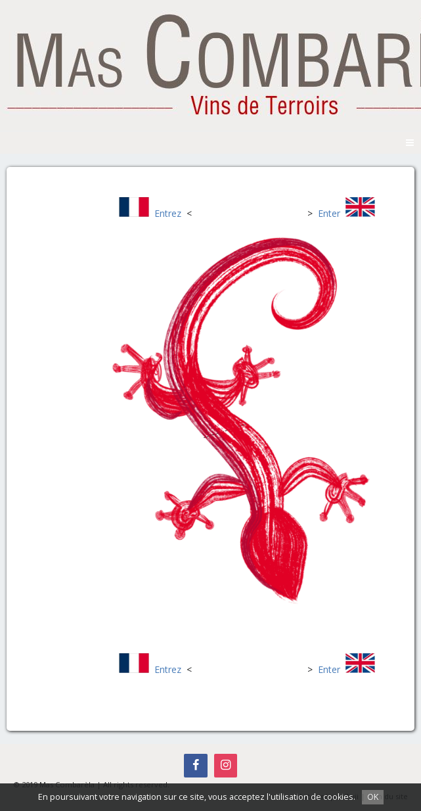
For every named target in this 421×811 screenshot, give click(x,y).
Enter (329, 213)
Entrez (167, 213)
